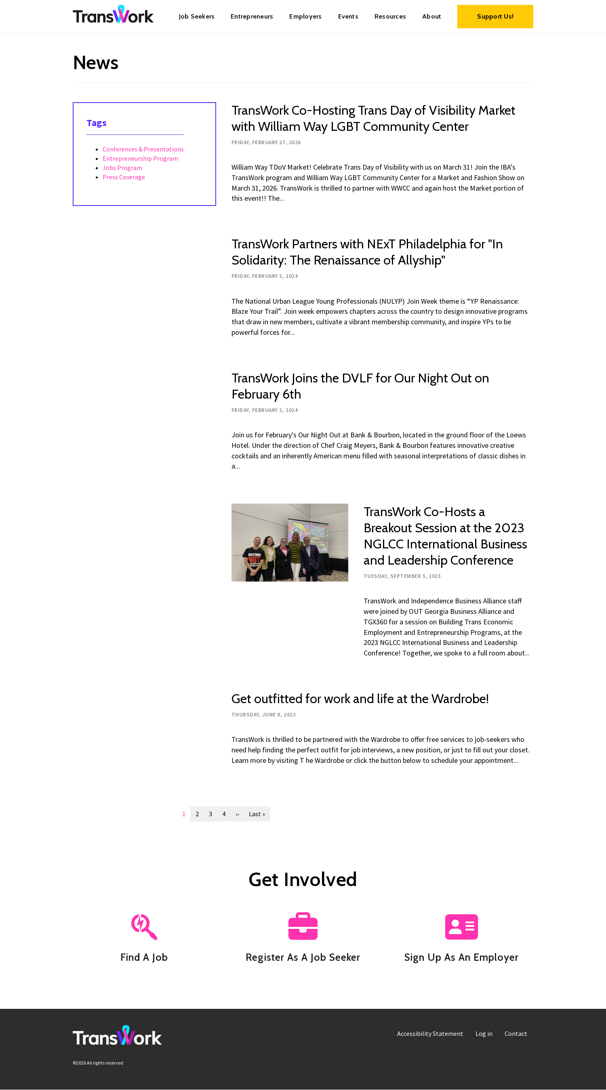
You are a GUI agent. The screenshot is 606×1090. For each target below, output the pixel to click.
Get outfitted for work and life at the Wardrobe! (360, 698)
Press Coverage (124, 177)
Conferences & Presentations (143, 149)
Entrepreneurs (252, 16)
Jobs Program (122, 168)
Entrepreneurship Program (140, 158)
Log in (484, 1033)
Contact (516, 1033)
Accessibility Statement (430, 1033)
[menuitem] (197, 16)
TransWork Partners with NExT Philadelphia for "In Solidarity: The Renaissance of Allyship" (367, 252)
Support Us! (495, 16)
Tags (96, 122)
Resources (390, 16)
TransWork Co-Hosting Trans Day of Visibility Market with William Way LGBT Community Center (373, 118)
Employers (305, 16)
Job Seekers (197, 16)
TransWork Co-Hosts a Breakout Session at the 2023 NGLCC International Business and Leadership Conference (445, 536)
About (431, 16)
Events (348, 16)
